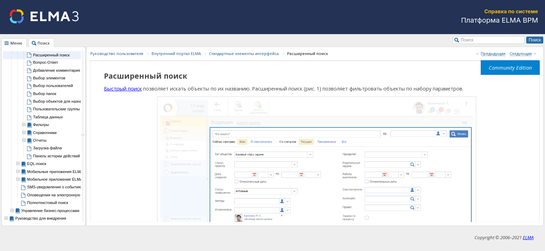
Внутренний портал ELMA (176, 53)
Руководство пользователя (116, 53)
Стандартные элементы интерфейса (244, 53)
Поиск (467, 39)
